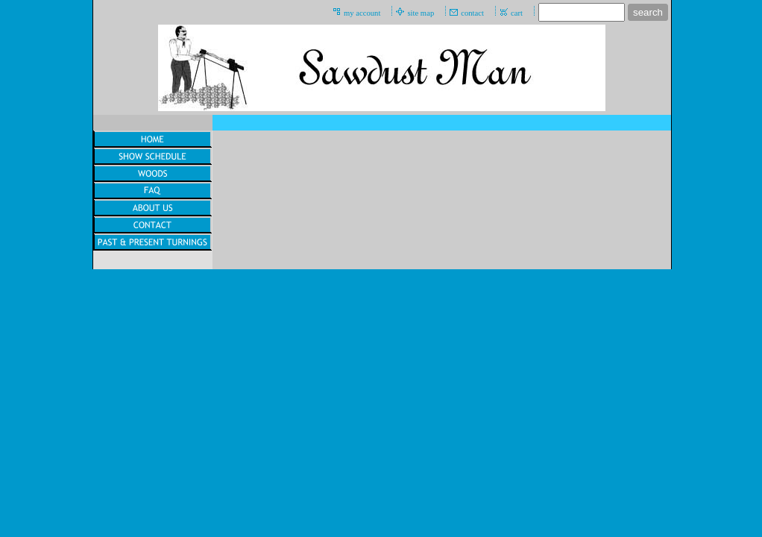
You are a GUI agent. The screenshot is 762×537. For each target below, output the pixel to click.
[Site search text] (581, 12)
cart (517, 13)
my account (362, 13)
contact (472, 13)
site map (420, 13)
